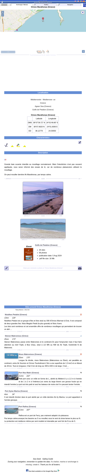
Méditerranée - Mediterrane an (43, 100)
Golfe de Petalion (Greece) (43, 110)
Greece (43, 103)
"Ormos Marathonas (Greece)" (43, 268)
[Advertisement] (43, 72)
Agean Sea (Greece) (43, 106)
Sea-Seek (43, 1)
